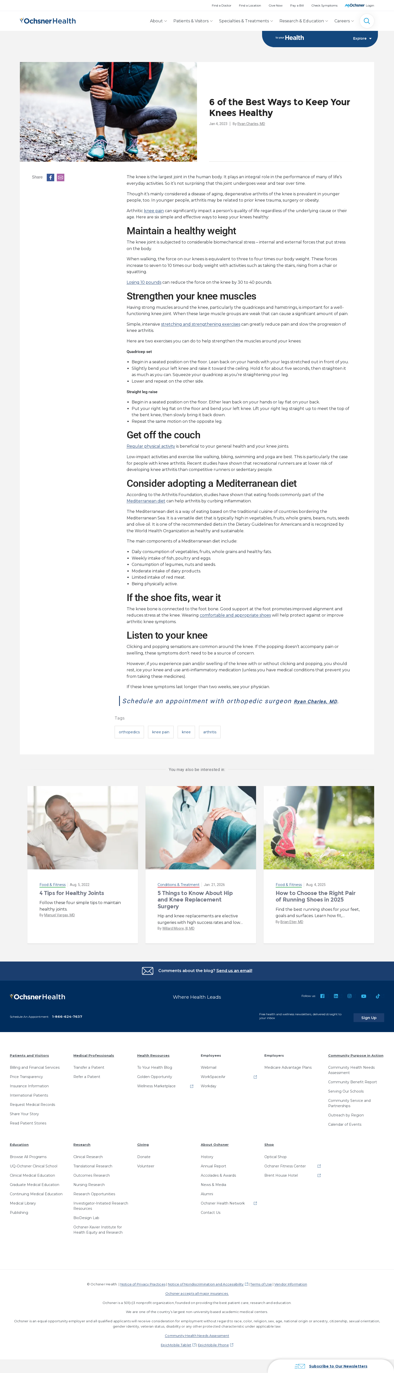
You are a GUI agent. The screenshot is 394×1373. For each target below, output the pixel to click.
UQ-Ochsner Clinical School (33, 1173)
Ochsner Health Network (223, 1210)
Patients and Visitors (29, 1062)
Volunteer (145, 1173)
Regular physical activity (151, 446)
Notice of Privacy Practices (142, 1291)
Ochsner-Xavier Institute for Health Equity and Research (98, 1237)
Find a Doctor (221, 5)
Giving (143, 1152)
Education (19, 1152)
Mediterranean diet (146, 501)
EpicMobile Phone (213, 1352)
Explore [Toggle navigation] (362, 39)
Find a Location (250, 5)
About (156, 21)
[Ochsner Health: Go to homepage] (48, 20)
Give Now (276, 5)
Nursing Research (89, 1191)
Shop (269, 1152)
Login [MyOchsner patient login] (370, 5)
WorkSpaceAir (213, 1084)
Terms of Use (261, 1291)
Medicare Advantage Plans (288, 1074)
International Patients (29, 1102)
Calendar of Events (344, 1131)
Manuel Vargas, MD (59, 925)
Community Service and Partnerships (349, 1110)
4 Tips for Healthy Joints (71, 903)
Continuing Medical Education (36, 1201)
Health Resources (153, 1062)
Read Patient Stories (28, 1130)
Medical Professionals (93, 1062)
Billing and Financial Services (35, 1074)
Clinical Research (88, 1164)
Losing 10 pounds (144, 282)
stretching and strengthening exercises (200, 324)
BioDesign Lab (86, 1225)
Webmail (208, 1074)
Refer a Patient (86, 1084)
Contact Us (210, 1219)
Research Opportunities (94, 1201)
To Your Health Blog (154, 1074)
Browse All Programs (28, 1164)
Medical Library (23, 1210)
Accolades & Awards (218, 1182)
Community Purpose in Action (355, 1062)
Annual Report (213, 1173)
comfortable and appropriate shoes (235, 615)
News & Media (213, 1191)
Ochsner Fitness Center (285, 1173)
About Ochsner (215, 1152)
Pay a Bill (297, 5)
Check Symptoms (324, 5)
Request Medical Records (32, 1111)
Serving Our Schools (346, 1098)
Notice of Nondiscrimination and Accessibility (206, 1291)
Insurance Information (29, 1093)
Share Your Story (24, 1121)
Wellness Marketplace (156, 1093)
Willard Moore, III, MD (178, 939)
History (207, 1164)
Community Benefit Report (352, 1089)
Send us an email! (234, 980)
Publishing (19, 1219)
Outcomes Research (91, 1182)
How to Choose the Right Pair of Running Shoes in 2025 (316, 906)
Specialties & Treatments (244, 21)
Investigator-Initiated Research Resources (100, 1213)
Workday (208, 1093)
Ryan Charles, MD (251, 124)
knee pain (154, 211)
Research (81, 1152)
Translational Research (92, 1173)
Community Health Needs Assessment (351, 1077)
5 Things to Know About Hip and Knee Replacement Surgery (195, 910)
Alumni (207, 1201)
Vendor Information (290, 1291)
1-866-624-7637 (67, 1024)
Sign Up (374, 1024)
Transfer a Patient (88, 1074)
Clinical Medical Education (32, 1182)
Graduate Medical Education (34, 1191)
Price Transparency (26, 1084)
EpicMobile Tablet (176, 1352)
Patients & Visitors (191, 21)
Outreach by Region (346, 1122)
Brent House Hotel (281, 1182)
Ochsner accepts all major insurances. (197, 1300)
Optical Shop (275, 1164)
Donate (144, 1164)
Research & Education (301, 21)
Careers (342, 21)
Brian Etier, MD (291, 932)
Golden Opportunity (154, 1084)
